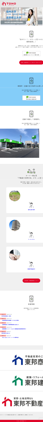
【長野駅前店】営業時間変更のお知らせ (10, 324)
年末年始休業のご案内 (6, 316)
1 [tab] (19, 24)
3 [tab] (23, 24)
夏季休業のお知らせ (6, 333)
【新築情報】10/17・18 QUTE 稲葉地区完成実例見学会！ (14, 329)
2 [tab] (21, 24)
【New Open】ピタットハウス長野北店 (10, 337)
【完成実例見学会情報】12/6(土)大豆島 (10, 320)
